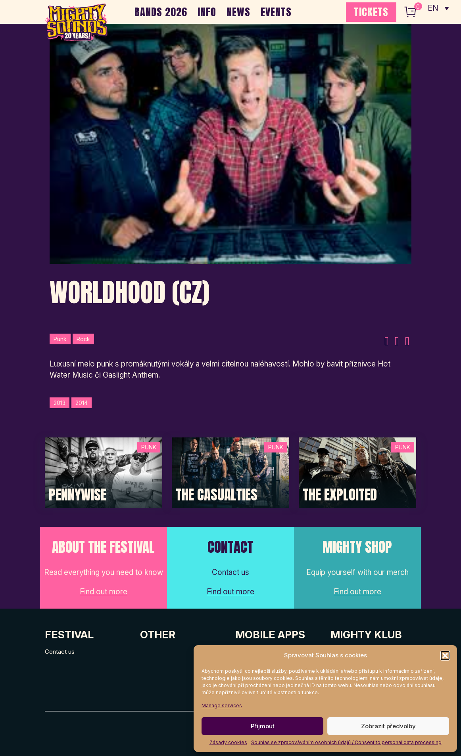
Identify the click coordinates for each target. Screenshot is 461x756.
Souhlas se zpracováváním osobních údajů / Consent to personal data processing (346, 742)
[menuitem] (438, 8)
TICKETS (371, 12)
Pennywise (77, 495)
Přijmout (263, 726)
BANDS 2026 (160, 12)
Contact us (60, 651)
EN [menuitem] (433, 8)
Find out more (103, 591)
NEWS (238, 12)
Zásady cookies (228, 742)
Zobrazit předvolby (388, 726)
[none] (438, 8)
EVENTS (276, 12)
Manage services (222, 705)
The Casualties (216, 495)
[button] (445, 655)
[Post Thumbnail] (103, 472)
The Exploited (340, 495)
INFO (207, 12)
